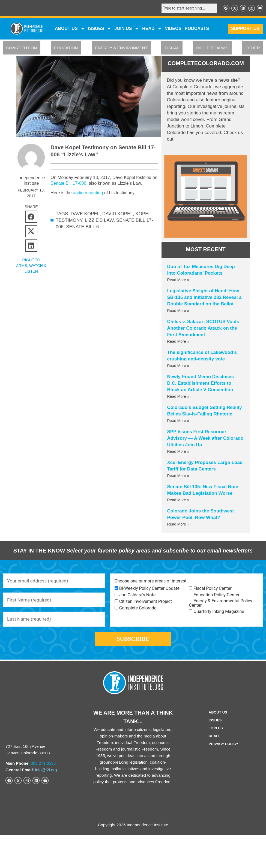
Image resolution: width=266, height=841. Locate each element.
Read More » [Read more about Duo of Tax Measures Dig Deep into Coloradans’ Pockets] (178, 280)
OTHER (253, 48)
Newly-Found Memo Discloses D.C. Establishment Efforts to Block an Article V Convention (200, 383)
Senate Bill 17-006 (74, 183)
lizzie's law (99, 220)
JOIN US (126, 29)
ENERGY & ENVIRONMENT (121, 48)
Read (214, 742)
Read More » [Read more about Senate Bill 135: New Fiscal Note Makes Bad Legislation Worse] (178, 500)
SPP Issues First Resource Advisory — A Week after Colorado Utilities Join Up (205, 438)
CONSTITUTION (21, 48)
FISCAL (172, 48)
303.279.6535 (43, 769)
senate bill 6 (82, 226)
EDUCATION (66, 48)
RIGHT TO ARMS (212, 48)
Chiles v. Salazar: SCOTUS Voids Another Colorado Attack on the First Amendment (203, 328)
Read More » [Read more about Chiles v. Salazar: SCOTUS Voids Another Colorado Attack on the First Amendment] (178, 341)
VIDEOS (173, 29)
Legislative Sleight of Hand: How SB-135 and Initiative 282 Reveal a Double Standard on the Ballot (204, 298)
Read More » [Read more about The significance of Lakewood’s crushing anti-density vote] (178, 366)
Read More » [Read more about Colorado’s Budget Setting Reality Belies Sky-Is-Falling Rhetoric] (178, 421)
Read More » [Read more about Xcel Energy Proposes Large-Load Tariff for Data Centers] (178, 476)
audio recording (88, 192)
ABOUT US (70, 29)
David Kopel (117, 213)
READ (152, 29)
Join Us (216, 734)
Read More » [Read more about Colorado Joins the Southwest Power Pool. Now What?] (178, 524)
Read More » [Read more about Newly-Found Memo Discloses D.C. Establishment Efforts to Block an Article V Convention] (178, 396)
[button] (31, 217)
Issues (99, 29)
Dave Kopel (85, 213)
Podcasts (197, 29)
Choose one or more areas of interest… (152, 581)
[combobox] (187, 8)
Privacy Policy (223, 750)
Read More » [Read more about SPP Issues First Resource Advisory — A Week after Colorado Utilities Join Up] (178, 452)
